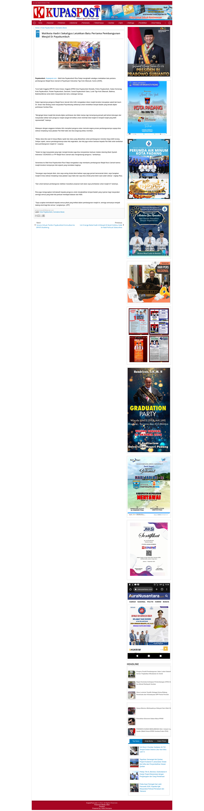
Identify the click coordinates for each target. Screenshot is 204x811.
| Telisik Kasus (93, 23)
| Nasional (44, 23)
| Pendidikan (136, 23)
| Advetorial (67, 23)
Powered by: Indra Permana (102, 808)
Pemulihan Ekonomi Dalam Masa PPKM (149, 718)
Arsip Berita (149, 741)
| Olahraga (124, 23)
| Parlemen (55, 23)
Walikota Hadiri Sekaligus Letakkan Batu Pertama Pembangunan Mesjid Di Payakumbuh (81, 35)
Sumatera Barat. (59, 212)
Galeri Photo (161, 741)
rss (169, 3)
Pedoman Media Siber (102, 805)
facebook (162, 3)
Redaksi (102, 806)
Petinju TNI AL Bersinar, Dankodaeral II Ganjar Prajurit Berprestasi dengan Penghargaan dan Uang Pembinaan (153, 774)
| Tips (161, 23)
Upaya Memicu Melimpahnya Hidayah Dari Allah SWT (154, 708)
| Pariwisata (80, 23)
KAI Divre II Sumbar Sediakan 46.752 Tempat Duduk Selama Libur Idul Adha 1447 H (153, 749)
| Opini (115, 23)
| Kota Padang (150, 23)
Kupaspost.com (51, 78)
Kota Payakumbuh (46, 212)
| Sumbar (105, 23)
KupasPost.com (91, 803)
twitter (159, 3)
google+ (165, 3)
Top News (135, 741)
